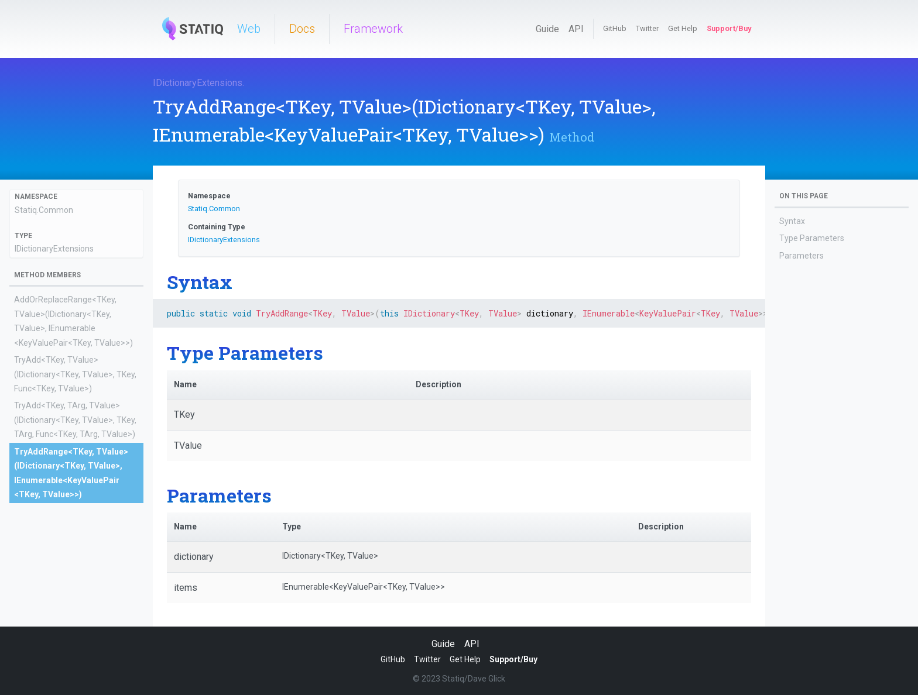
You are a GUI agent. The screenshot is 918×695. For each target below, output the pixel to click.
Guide (547, 29)
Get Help (682, 28)
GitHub (614, 28)
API (576, 29)
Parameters (801, 255)
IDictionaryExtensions (197, 82)
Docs (302, 29)
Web (249, 29)
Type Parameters (811, 238)
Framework (373, 29)
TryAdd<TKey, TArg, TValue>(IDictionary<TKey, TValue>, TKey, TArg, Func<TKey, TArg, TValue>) (75, 420)
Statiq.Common (44, 210)
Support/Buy (729, 28)
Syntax (792, 221)
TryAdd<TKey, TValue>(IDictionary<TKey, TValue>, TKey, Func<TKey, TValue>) (75, 374)
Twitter (647, 28)
